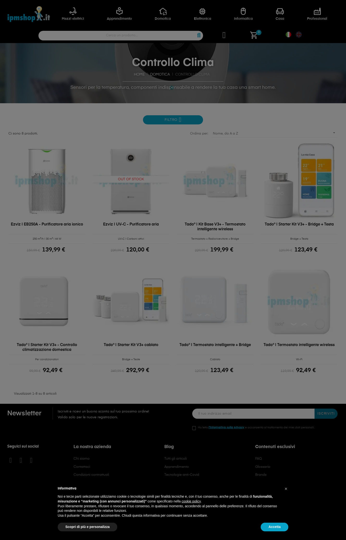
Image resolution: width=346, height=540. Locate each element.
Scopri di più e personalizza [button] (87, 527)
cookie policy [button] (191, 501)
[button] (286, 489)
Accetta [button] (274, 527)
